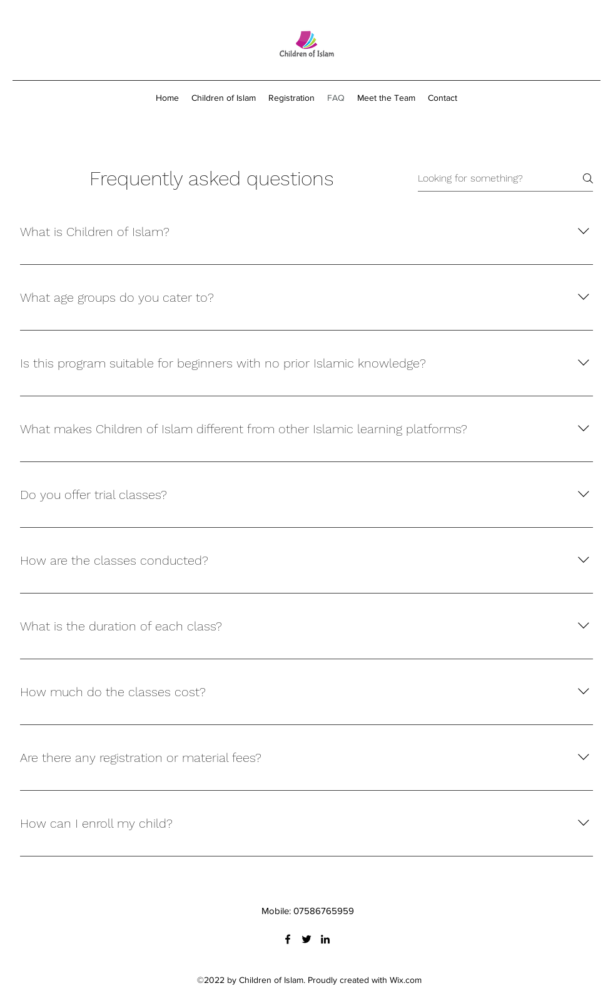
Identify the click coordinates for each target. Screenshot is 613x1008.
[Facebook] (287, 939)
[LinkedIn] (325, 939)
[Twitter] (306, 939)
